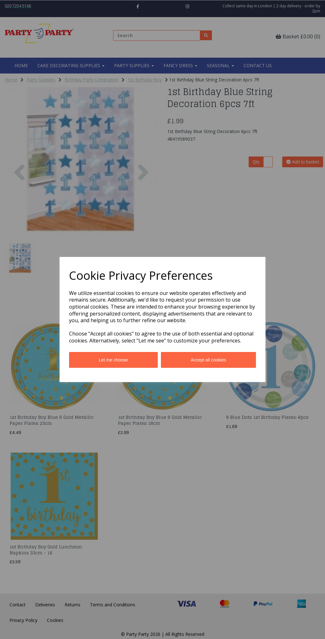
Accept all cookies (208, 359)
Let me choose (113, 359)
